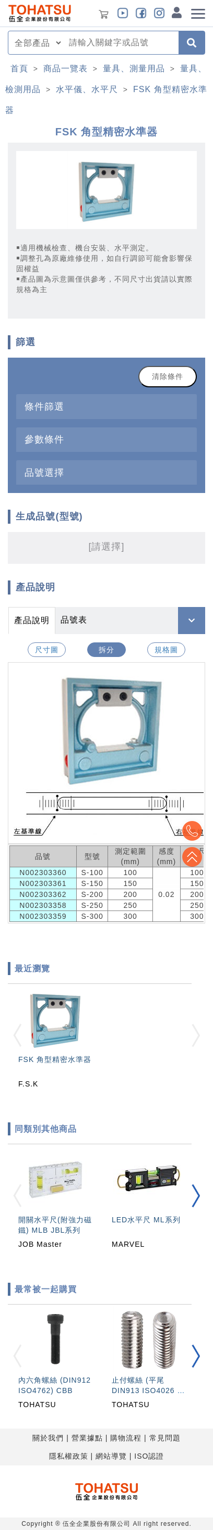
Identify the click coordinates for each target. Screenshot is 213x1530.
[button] (196, 1196)
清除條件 (167, 376)
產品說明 (32, 620)
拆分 (106, 650)
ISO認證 (149, 1456)
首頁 (19, 68)
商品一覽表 (65, 68)
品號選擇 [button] (44, 472)
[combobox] (121, 42)
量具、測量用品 (134, 68)
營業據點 (87, 1438)
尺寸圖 (46, 650)
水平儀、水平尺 (87, 89)
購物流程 (125, 1438)
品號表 (74, 619)
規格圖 (166, 650)
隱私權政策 (68, 1456)
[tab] (106, 406)
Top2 (192, 830)
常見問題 (165, 1438)
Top (192, 856)
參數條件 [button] (44, 439)
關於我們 (48, 1438)
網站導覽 (111, 1456)
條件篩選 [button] (44, 406)
